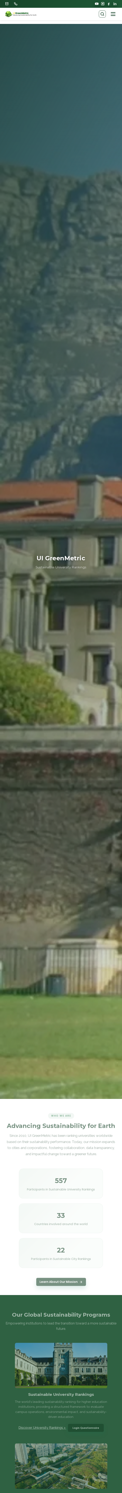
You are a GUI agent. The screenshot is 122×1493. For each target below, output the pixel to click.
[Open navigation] (113, 14)
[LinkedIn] (115, 4)
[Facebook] (109, 4)
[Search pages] (102, 14)
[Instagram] (103, 4)
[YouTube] (97, 4)
